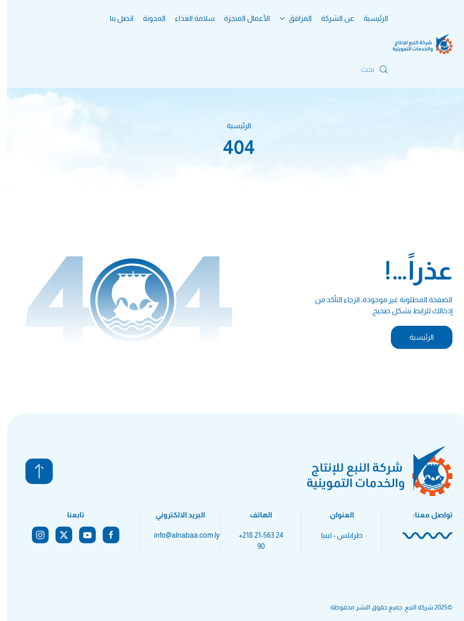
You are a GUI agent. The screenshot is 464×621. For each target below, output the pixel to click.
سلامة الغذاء (188, 18)
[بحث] (330, 69)
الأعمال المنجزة (240, 18)
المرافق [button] (288, 18)
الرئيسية (369, 18)
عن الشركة (330, 18)
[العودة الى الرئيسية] (415, 43)
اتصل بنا (115, 18)
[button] (32, 471)
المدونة (147, 18)
